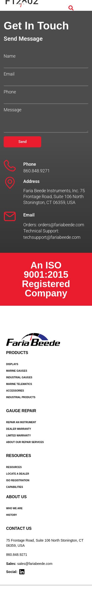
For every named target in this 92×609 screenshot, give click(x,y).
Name (9, 56)
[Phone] (10, 166)
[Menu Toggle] (82, 8)
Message (12, 110)
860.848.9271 (16, 555)
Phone (10, 92)
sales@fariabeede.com (34, 564)
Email (9, 74)
